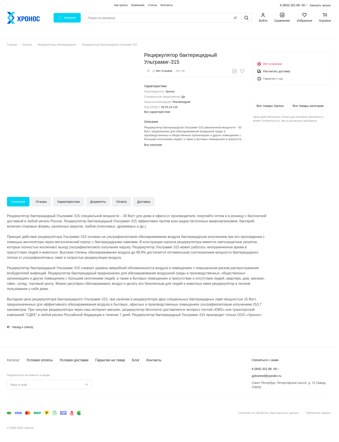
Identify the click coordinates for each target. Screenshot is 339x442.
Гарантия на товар (110, 360)
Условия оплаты (39, 360)
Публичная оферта (318, 412)
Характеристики (68, 201)
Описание (18, 201)
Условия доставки (74, 360)
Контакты (153, 360)
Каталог (13, 360)
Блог (136, 360)
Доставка (143, 201)
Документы (98, 201)
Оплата (121, 201)
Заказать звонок (320, 5)
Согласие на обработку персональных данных (268, 412)
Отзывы (41, 201)
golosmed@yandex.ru (266, 376)
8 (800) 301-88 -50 (292, 5)
